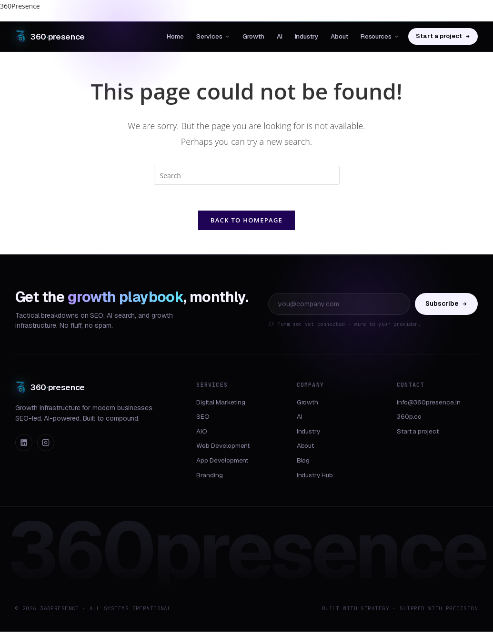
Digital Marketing (220, 405)
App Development (222, 463)
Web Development (223, 449)
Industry (306, 36)
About (339, 36)
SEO (203, 420)
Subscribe (446, 306)
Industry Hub (315, 478)
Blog (303, 463)
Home (175, 36)
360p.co (409, 420)
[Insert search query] (247, 175)
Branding (209, 478)
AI (279, 36)
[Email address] (339, 307)
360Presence (20, 5)
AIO (201, 434)
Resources (380, 36)
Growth (253, 36)
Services (213, 36)
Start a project (443, 36)
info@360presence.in (429, 405)
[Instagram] (45, 446)
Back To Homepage (246, 223)
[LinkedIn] (23, 446)
